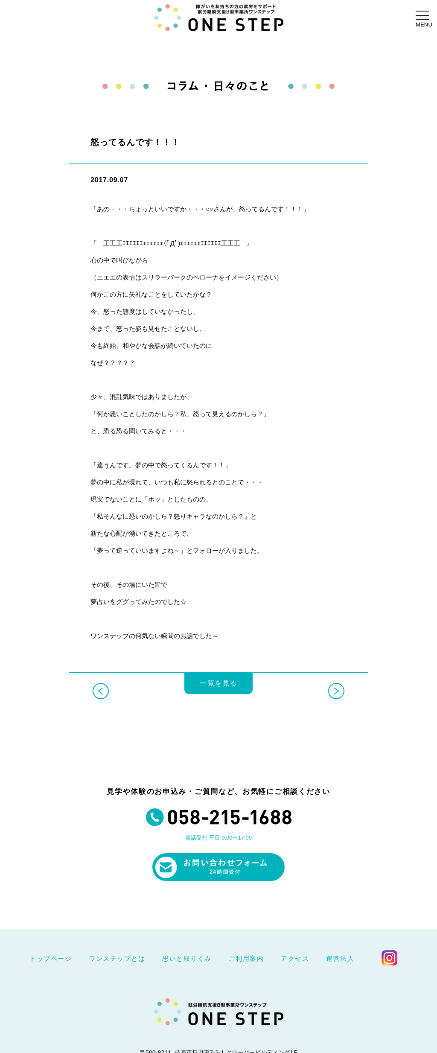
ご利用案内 (246, 958)
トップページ (50, 958)
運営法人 (340, 958)
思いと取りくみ (187, 958)
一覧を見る (218, 690)
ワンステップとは (117, 958)
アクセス (295, 958)
